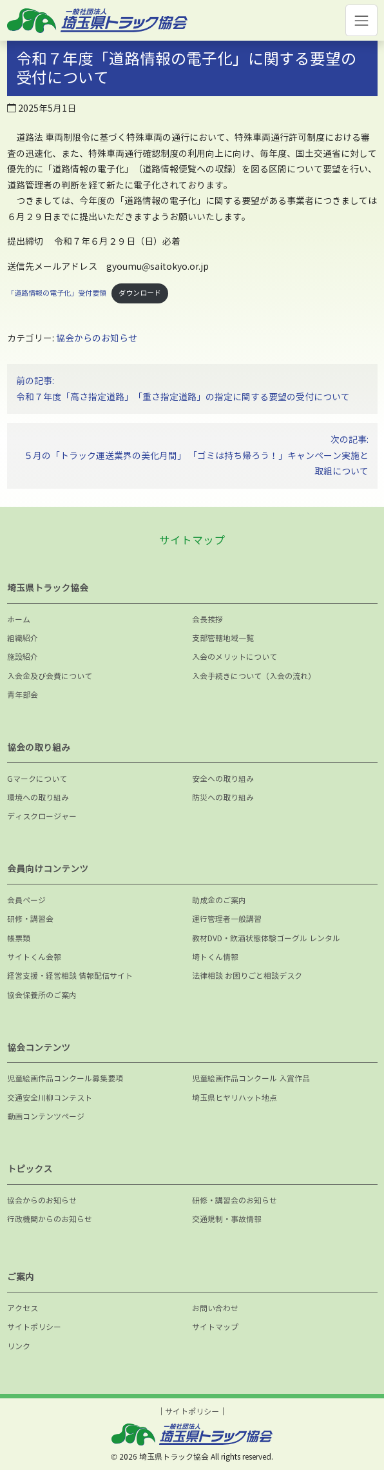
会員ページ (26, 900)
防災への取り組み (223, 797)
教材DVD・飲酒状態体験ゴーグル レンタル (266, 938)
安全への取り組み (223, 778)
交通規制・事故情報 (227, 1219)
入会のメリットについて (234, 656)
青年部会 (22, 694)
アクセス (22, 1308)
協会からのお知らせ (96, 338)
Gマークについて (37, 778)
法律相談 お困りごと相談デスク (247, 975)
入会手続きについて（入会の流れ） (254, 676)
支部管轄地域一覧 (223, 638)
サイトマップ (215, 1327)
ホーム (18, 619)
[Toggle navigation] (361, 20)
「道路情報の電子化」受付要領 (56, 293)
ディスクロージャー (42, 816)
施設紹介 (22, 656)
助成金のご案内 (219, 900)
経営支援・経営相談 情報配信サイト (70, 975)
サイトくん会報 (34, 957)
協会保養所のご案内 (42, 995)
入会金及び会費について (49, 676)
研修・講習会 (30, 919)
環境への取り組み (38, 797)
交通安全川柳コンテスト (49, 1097)
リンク (18, 1346)
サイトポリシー (34, 1327)
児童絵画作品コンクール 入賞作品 (251, 1078)
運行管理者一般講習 (227, 919)
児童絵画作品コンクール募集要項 (65, 1078)
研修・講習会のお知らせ (234, 1200)
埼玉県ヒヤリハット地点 (234, 1097)
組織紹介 (22, 638)
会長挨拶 (207, 619)
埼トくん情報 (215, 957)
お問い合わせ (215, 1308)
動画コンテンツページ (45, 1116)
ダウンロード (140, 293)
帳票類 (18, 938)
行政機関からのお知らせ (49, 1219)
